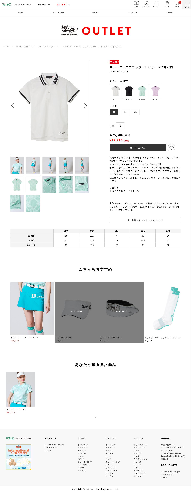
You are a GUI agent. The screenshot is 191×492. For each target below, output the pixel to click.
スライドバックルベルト (111, 337)
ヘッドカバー (139, 447)
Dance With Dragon (54, 444)
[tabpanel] (21, 393)
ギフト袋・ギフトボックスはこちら (145, 220)
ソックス (82, 470)
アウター (82, 453)
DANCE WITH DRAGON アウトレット (35, 46)
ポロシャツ (83, 444)
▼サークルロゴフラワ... (18, 409)
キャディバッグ (140, 444)
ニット (81, 456)
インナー (82, 467)
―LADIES (66, 46)
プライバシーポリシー (171, 453)
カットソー (83, 447)
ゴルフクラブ (139, 473)
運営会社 (165, 459)
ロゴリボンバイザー (64, 337)
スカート (110, 464)
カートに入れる (138, 147)
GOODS (170, 13)
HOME (6, 46)
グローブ (137, 464)
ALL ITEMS (57, 13)
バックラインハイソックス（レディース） (164, 337)
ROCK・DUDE (51, 447)
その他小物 (138, 470)
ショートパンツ (85, 462)
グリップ (137, 476)
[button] (13, 104)
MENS (95, 13)
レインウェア (84, 464)
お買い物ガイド (168, 444)
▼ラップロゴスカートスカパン (25, 337)
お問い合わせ (167, 450)
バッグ (136, 450)
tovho (48, 450)
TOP (20, 13)
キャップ (137, 453)
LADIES (133, 13)
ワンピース (110, 467)
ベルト (136, 467)
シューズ (137, 462)
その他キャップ (140, 459)
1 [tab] (95, 417)
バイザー (137, 456)
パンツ (81, 459)
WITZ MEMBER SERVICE (172, 447)
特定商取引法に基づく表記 (173, 456)
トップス (82, 450)
